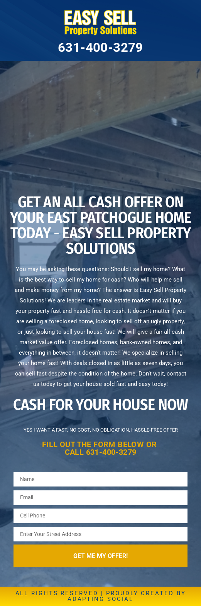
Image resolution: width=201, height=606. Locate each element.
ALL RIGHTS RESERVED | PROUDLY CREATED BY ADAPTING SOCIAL (100, 596)
